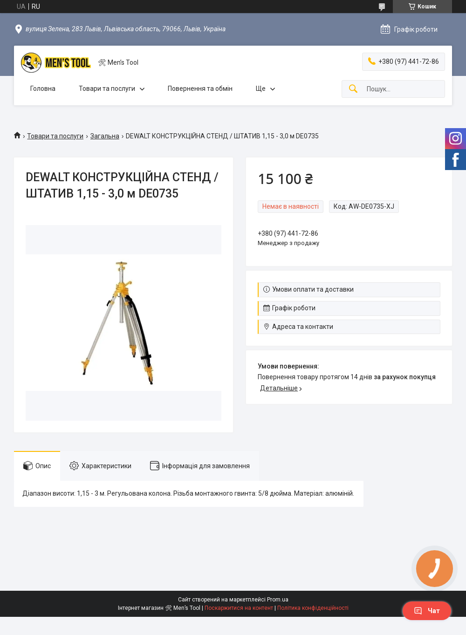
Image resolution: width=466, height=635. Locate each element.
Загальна (104, 136)
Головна (42, 88)
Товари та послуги (107, 88)
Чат (427, 611)
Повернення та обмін (200, 88)
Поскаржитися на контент (239, 608)
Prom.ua (277, 599)
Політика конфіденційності (313, 608)
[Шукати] (353, 89)
